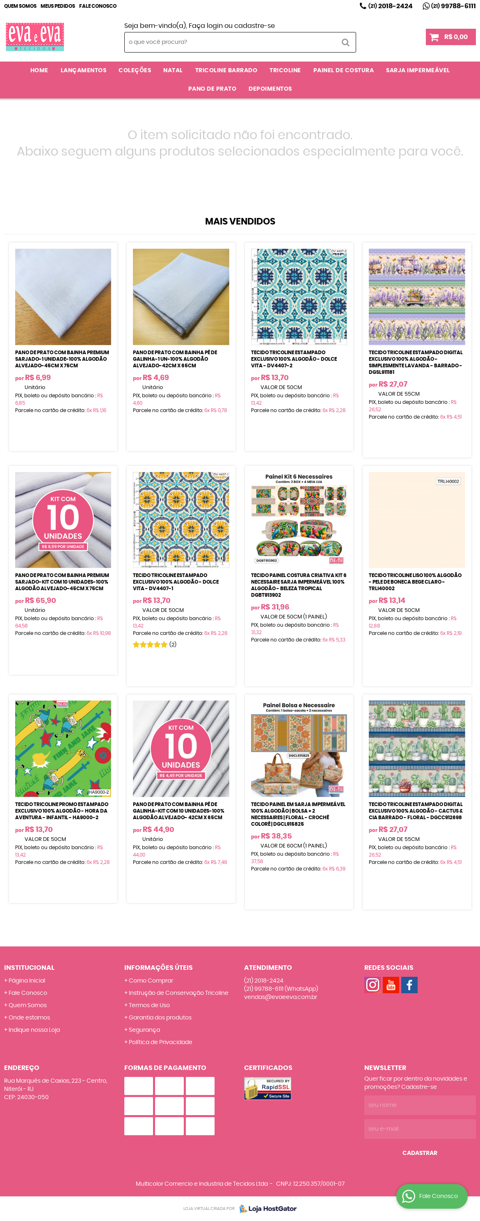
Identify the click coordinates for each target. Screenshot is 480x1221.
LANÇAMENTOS (84, 70)
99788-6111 (453, 6)
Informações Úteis (158, 967)
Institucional (29, 967)
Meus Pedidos (58, 6)
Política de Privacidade (160, 1042)
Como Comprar (151, 981)
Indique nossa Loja (34, 1030)
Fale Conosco (98, 6)
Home (39, 70)
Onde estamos (29, 1018)
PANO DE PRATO (212, 89)
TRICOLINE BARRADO (226, 70)
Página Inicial (27, 981)
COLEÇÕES (135, 70)
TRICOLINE (285, 70)
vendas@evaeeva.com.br (280, 997)
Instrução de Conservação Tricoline (179, 993)
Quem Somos (20, 6)
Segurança (144, 1030)
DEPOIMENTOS (270, 89)
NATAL (173, 70)
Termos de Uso (149, 1005)
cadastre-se (254, 26)
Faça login (206, 26)
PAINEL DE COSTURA (343, 70)
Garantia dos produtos (160, 1018)
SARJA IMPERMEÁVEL (418, 70)
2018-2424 (390, 6)
